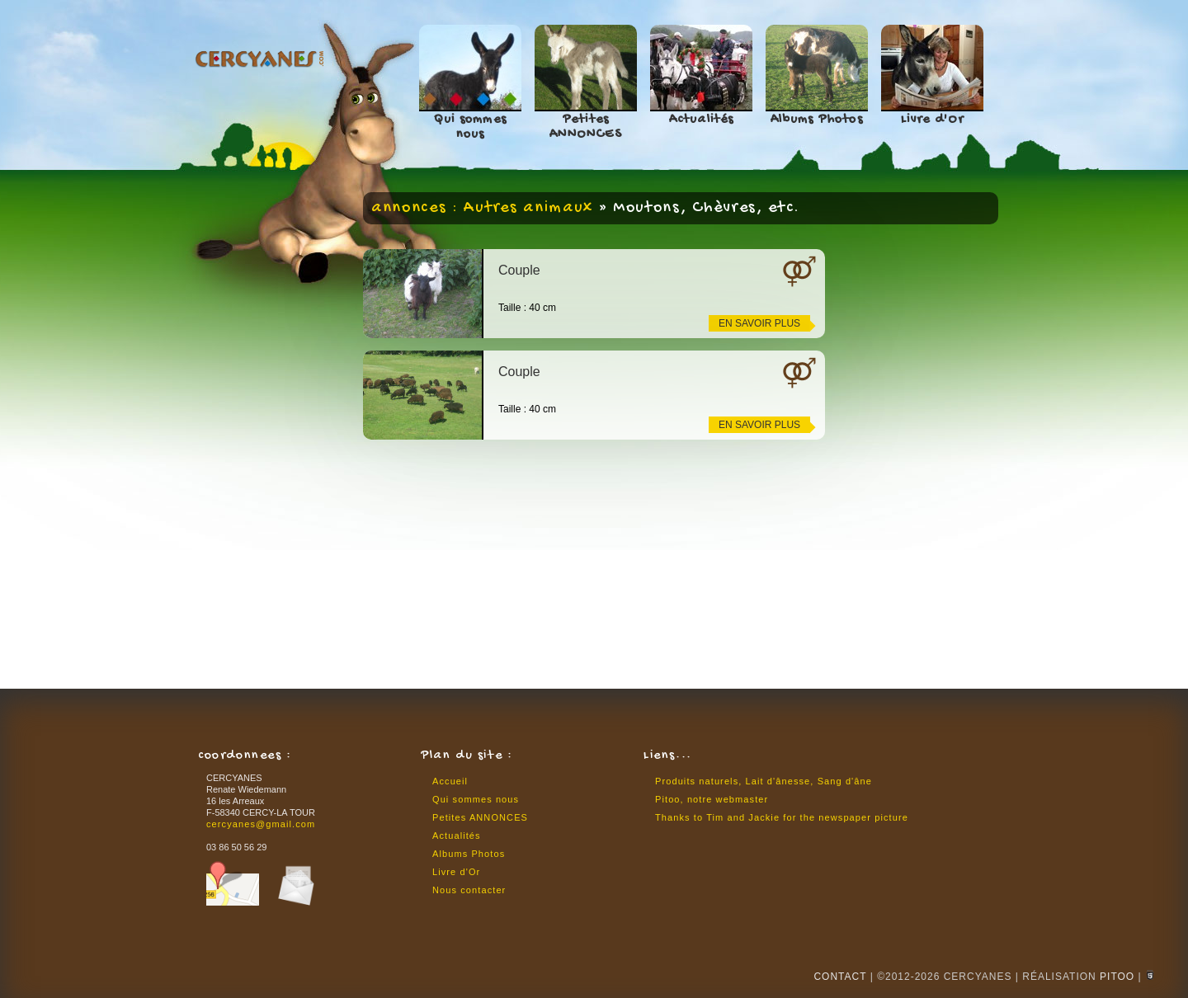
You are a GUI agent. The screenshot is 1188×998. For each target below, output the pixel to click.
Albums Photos (817, 120)
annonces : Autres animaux (482, 208)
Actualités (701, 120)
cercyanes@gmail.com (260, 824)
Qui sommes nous (470, 127)
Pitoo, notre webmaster (711, 799)
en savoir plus (759, 323)
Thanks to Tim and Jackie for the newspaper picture (781, 817)
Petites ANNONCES (585, 127)
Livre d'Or (932, 120)
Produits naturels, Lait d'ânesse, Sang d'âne (763, 781)
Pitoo (1117, 976)
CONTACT (839, 976)
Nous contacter (469, 890)
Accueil (450, 781)
